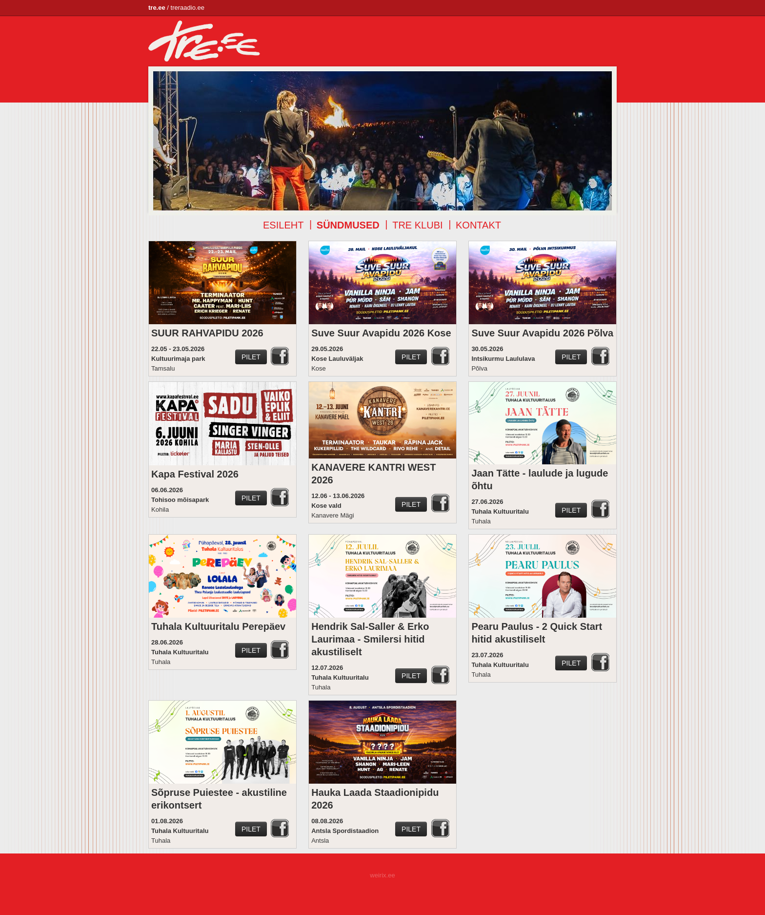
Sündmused (348, 225)
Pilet (251, 357)
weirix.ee (382, 875)
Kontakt (478, 225)
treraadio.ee (187, 7)
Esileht (283, 225)
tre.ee (156, 7)
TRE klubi (417, 225)
